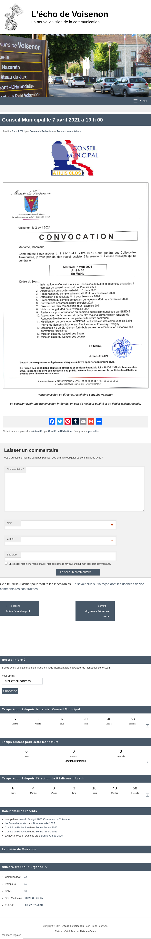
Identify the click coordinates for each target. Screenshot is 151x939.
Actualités (37, 431)
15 (25, 890)
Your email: (8, 675)
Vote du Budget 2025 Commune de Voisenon (44, 819)
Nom (9, 523)
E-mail (10, 538)
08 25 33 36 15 (34, 898)
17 (25, 876)
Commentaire (15, 469)
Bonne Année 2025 (44, 823)
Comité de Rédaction (41, 131)
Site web (12, 554)
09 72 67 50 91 (34, 905)
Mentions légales (11, 935)
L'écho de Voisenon (69, 14)
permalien (93, 431)
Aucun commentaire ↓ (69, 131)
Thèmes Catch (88, 931)
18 (25, 883)
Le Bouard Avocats (15, 823)
